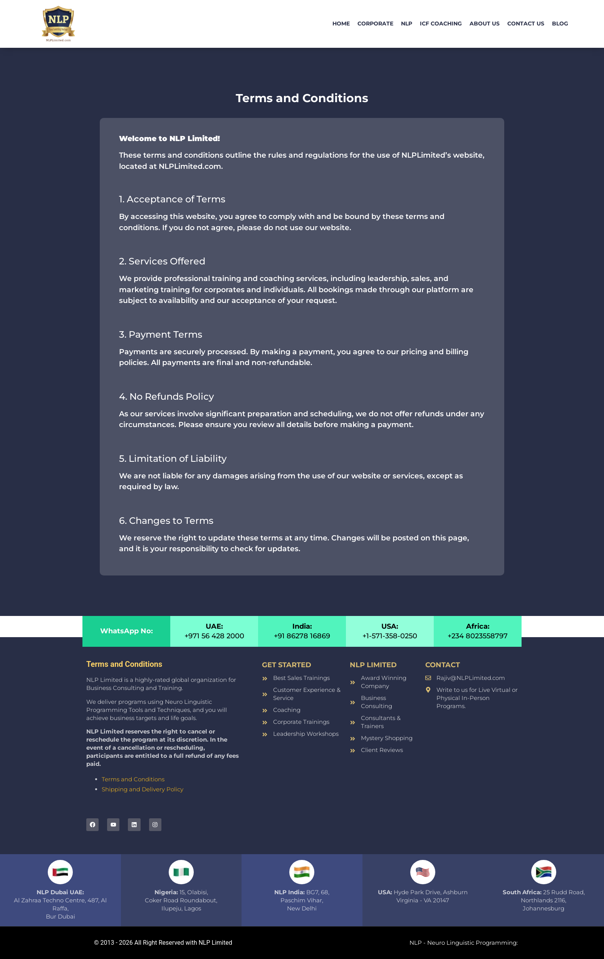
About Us (485, 23)
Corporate (375, 23)
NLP (406, 23)
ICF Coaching (441, 23)
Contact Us (525, 23)
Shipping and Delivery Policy (142, 789)
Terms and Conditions (133, 779)
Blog (560, 23)
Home (341, 23)
